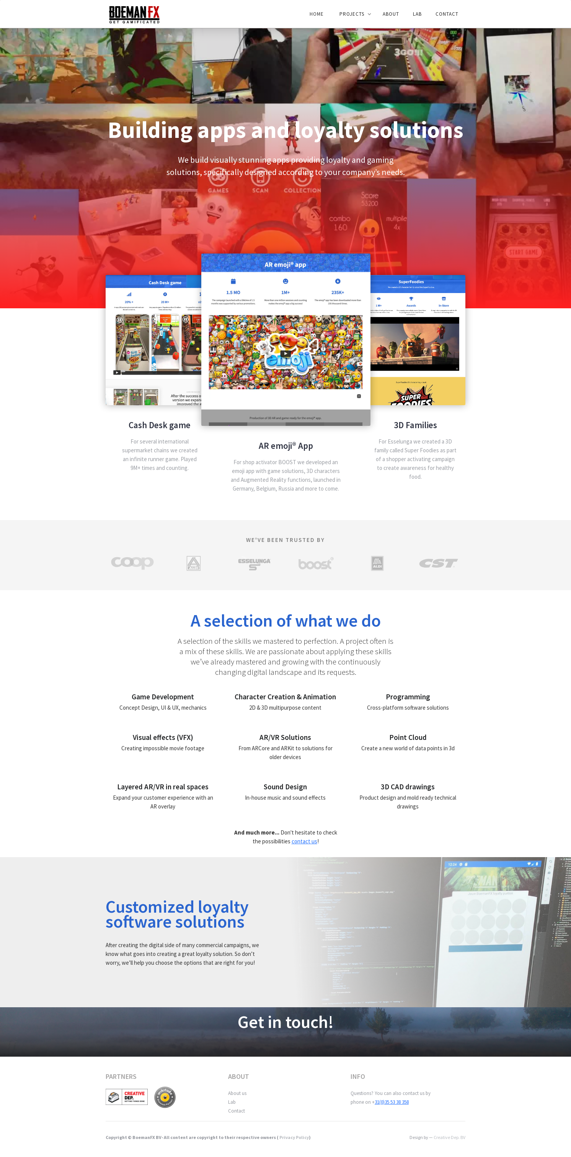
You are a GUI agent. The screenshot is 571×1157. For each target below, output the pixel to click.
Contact (447, 14)
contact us (304, 841)
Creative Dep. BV (449, 1137)
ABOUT (391, 14)
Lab (232, 1102)
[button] (354, 14)
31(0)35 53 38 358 (392, 1102)
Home (317, 14)
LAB (417, 14)
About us (237, 1093)
